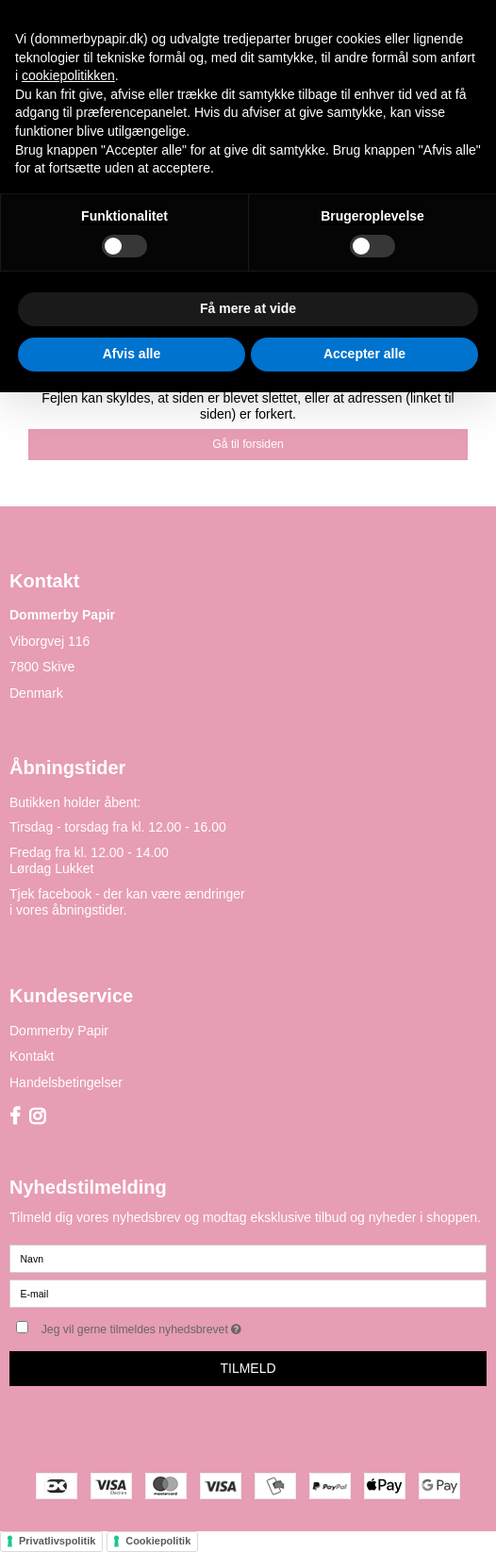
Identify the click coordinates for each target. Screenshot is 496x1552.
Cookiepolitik (157, 1540)
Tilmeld (247, 1368)
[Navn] (248, 1256)
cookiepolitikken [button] (68, 75)
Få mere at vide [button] (248, 308)
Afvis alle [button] (131, 353)
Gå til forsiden (248, 444)
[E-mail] (248, 1291)
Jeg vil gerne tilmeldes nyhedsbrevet (189, 1325)
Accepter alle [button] (364, 353)
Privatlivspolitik (57, 1540)
